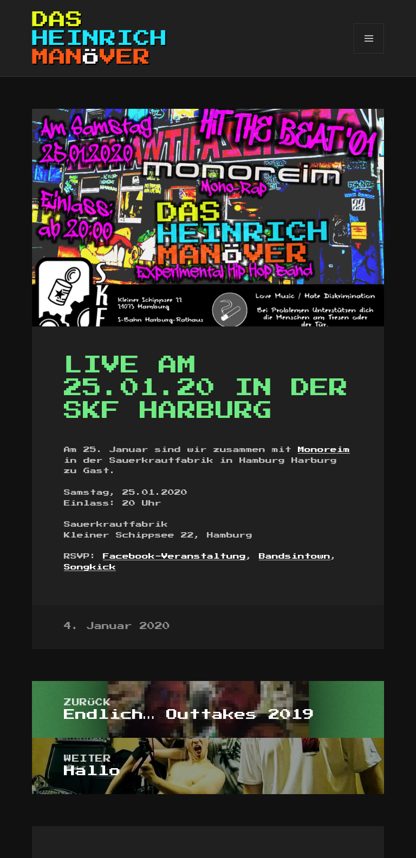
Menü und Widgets (369, 53)
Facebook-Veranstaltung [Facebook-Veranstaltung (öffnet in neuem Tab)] (174, 556)
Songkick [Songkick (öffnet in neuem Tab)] (90, 567)
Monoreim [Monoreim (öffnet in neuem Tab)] (324, 450)
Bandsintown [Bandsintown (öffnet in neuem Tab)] (294, 556)
